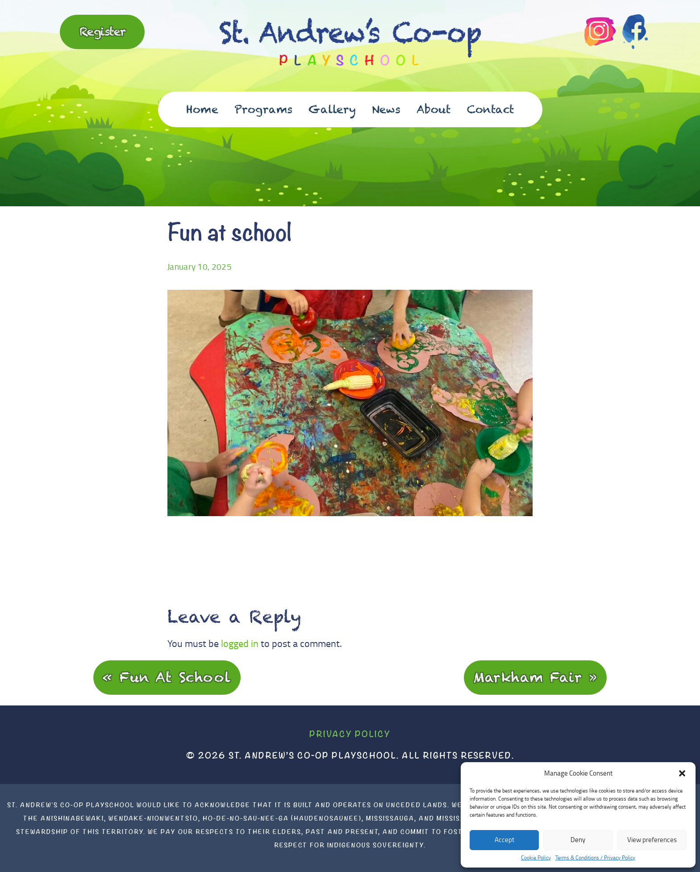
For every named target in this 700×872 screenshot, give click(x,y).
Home (202, 109)
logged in (239, 643)
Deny (578, 839)
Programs (263, 109)
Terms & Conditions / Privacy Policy (595, 858)
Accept (504, 839)
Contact (490, 109)
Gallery (332, 109)
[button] (682, 773)
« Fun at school (167, 677)
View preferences (652, 839)
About (434, 109)
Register (102, 31)
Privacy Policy (350, 734)
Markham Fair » (535, 677)
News (386, 109)
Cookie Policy (536, 858)
